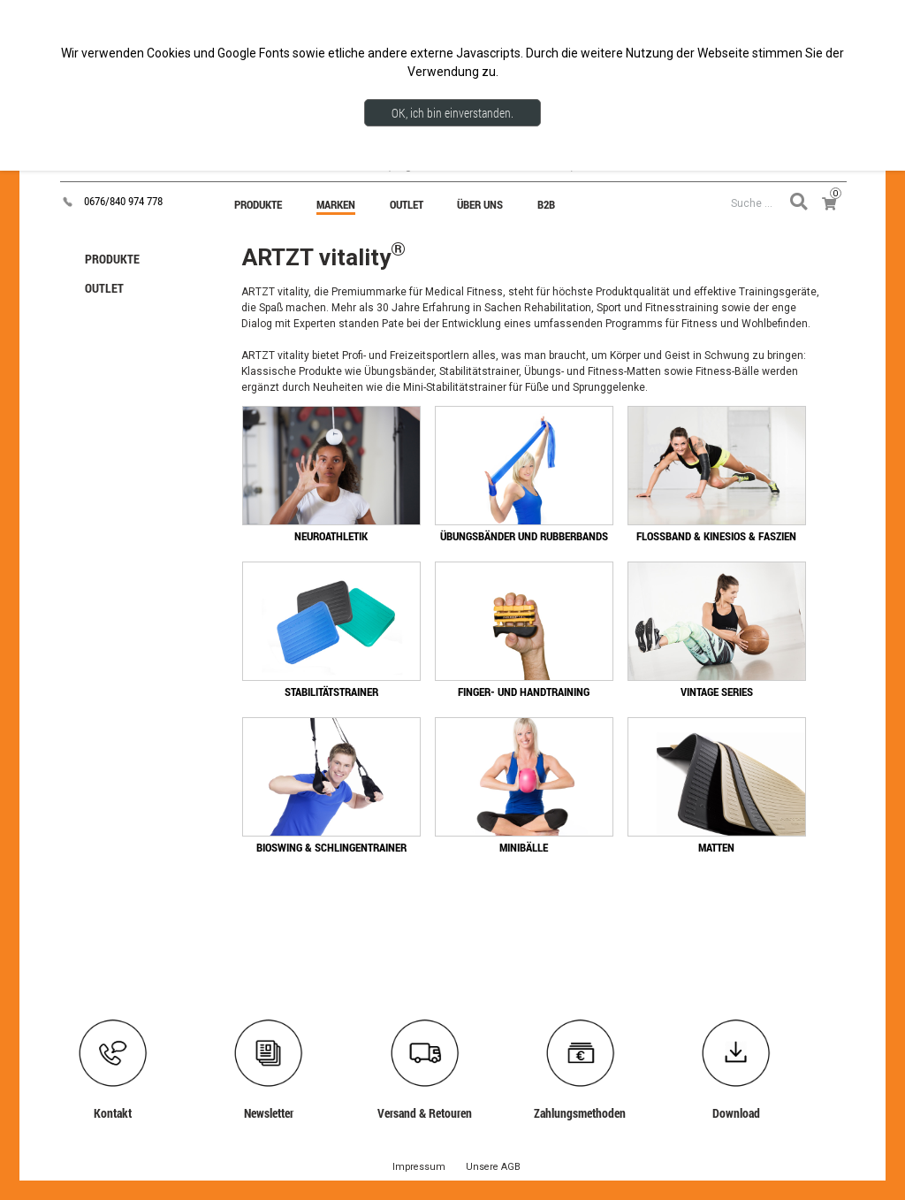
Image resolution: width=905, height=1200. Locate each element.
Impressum (418, 1167)
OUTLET (104, 287)
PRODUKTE (112, 258)
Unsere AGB (493, 1167)
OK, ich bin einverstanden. (452, 112)
